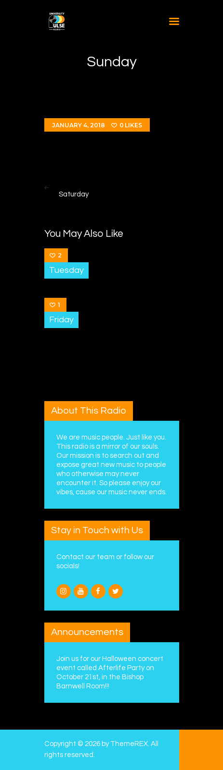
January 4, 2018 (78, 125)
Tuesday (66, 270)
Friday (61, 319)
